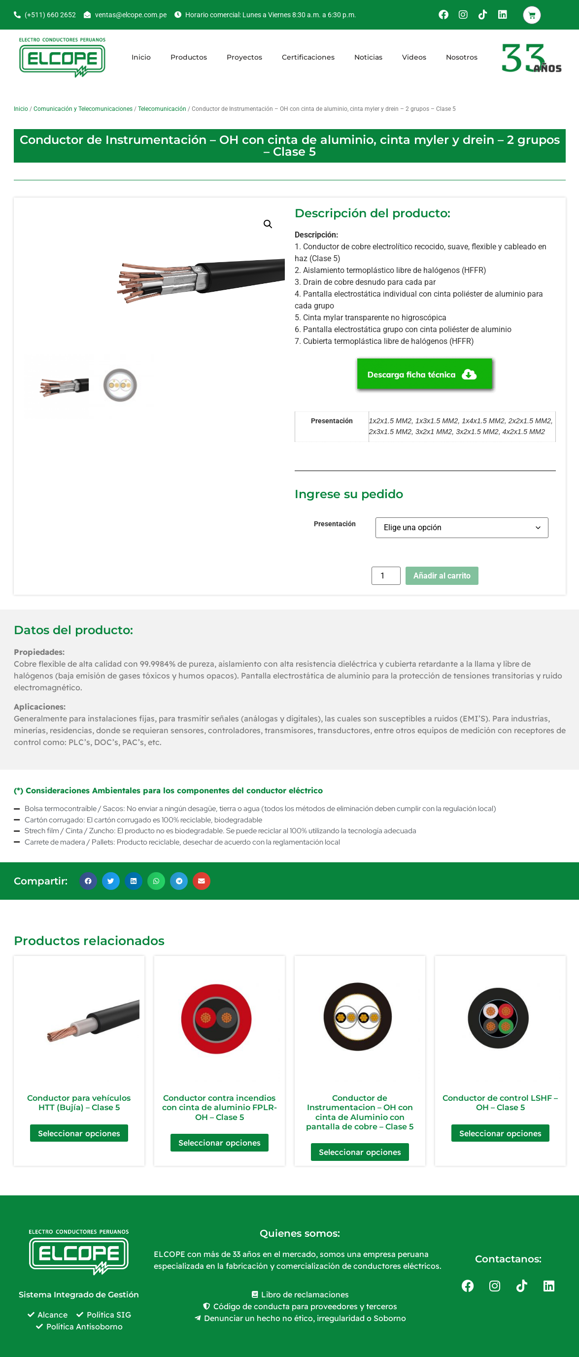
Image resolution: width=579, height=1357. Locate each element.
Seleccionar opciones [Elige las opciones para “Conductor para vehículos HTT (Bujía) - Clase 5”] (79, 1133)
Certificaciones (308, 57)
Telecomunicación (162, 108)
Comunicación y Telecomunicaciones (83, 108)
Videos (414, 57)
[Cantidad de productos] (386, 576)
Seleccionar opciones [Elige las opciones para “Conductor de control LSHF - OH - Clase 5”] (500, 1133)
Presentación (335, 524)
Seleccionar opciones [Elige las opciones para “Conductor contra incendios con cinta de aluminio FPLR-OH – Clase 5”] (219, 1143)
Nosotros (461, 57)
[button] (268, 224)
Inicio (141, 57)
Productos (188, 57)
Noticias (368, 57)
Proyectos (244, 57)
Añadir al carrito (442, 575)
